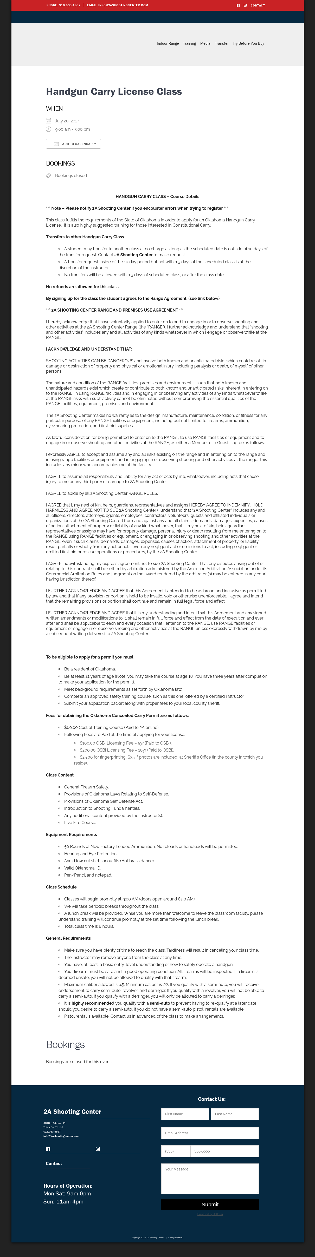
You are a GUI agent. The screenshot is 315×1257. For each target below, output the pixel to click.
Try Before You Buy (248, 43)
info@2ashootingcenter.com (123, 5)
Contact (258, 5)
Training (189, 43)
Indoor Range (168, 43)
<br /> (211, 1162)
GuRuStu (178, 1237)
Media (205, 43)
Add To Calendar (73, 143)
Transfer (222, 43)
